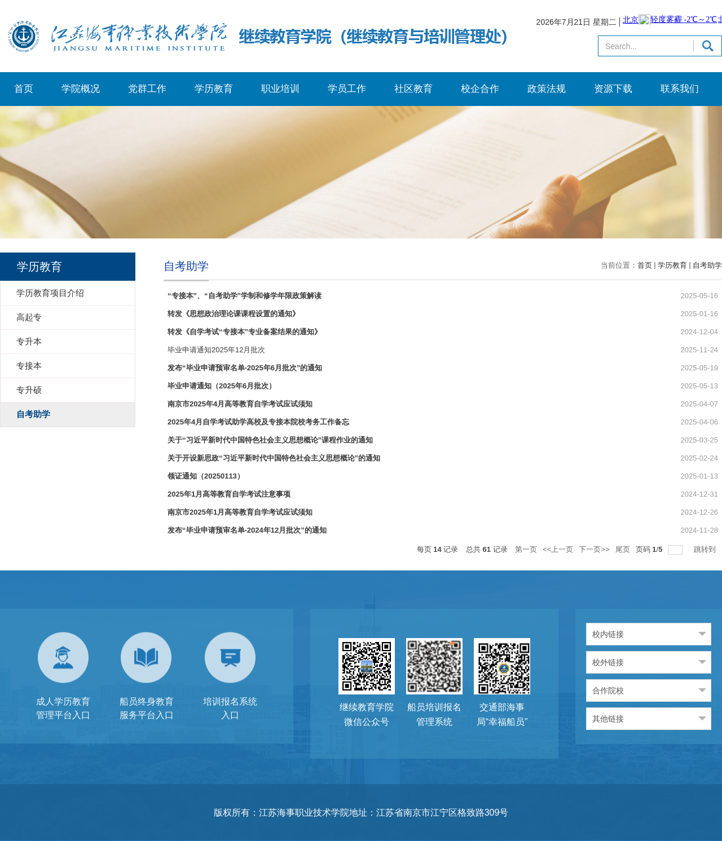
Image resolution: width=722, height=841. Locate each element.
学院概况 (80, 88)
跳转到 (706, 549)
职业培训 (280, 88)
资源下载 (613, 88)
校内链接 (608, 634)
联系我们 (680, 88)
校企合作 (480, 88)
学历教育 (214, 88)
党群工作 (147, 88)
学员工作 (347, 88)
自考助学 (707, 265)
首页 (23, 88)
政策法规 (546, 88)
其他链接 (608, 718)
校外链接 (608, 662)
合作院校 (608, 690)
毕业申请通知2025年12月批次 (216, 350)
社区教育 (413, 88)
